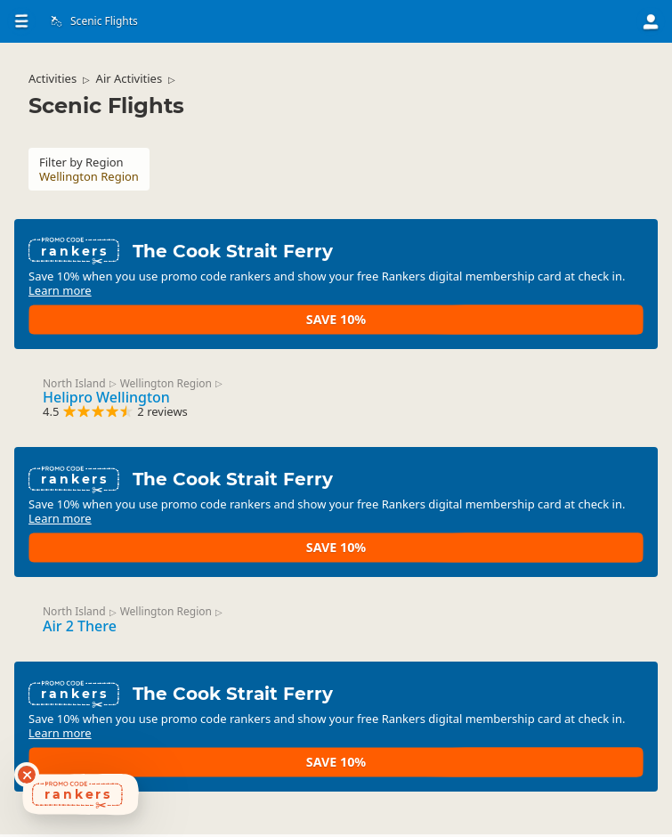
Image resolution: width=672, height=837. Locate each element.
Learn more (244, 311)
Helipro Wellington (120, 396)
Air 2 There (94, 630)
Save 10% (577, 303)
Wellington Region (180, 381)
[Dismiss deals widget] (27, 775)
